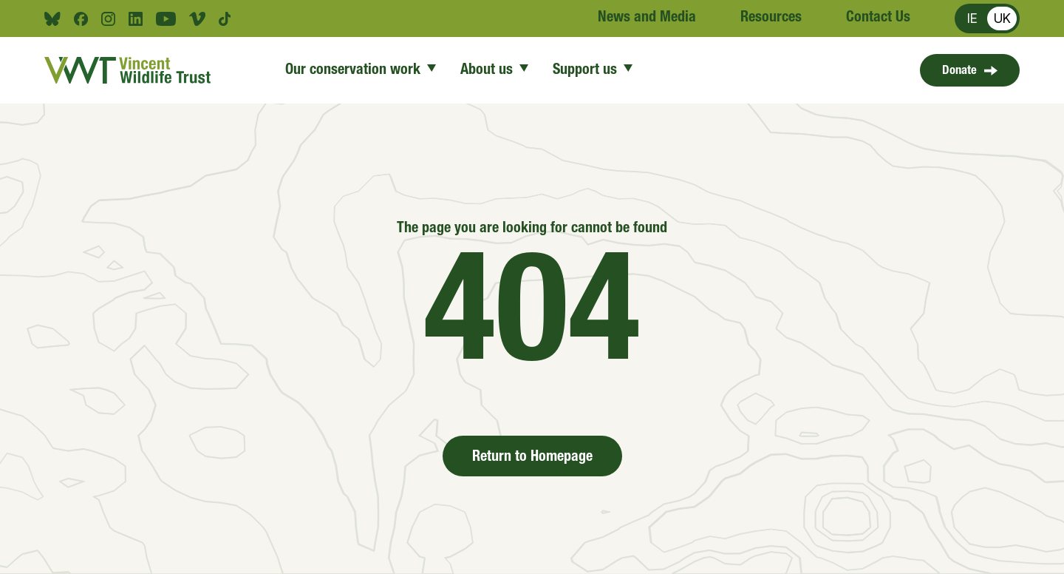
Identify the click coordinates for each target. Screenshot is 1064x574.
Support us (593, 71)
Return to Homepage (532, 457)
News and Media (647, 18)
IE (972, 18)
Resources (771, 18)
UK (1002, 18)
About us (494, 71)
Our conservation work (361, 71)
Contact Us (878, 18)
